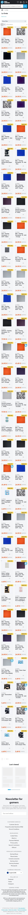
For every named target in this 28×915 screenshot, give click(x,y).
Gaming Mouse (14, 854)
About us (14, 838)
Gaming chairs (14, 861)
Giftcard (14, 847)
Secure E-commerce (14, 845)
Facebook (10, 879)
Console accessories (14, 858)
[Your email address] (14, 813)
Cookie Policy (14, 835)
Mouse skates (14, 856)
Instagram (11, 883)
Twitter (10, 881)
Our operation (21, 908)
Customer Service (14, 824)
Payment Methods (14, 840)
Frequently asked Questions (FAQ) (14, 826)
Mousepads (14, 865)
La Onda (6, 10)
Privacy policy (14, 842)
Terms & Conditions (14, 829)
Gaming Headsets (14, 863)
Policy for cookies (13, 909)
